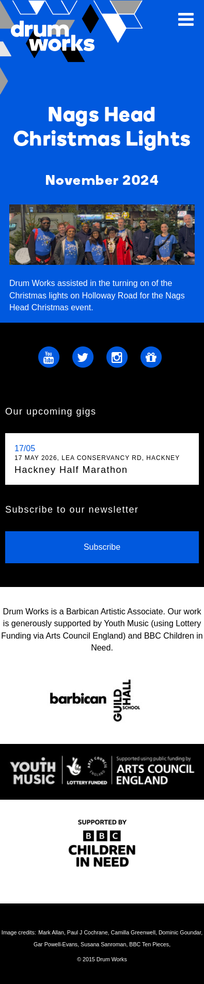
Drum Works (77, 47)
